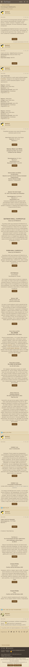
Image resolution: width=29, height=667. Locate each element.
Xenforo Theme (6, 656)
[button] (1, 2)
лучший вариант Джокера (12, 348)
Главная (7, 651)
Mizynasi (7, 613)
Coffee (3, 648)
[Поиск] (27, 1)
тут (8, 92)
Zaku (2, 465)
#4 (27, 128)
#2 (27, 50)
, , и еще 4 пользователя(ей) (12, 609)
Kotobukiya (3, 78)
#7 (27, 619)
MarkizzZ (4, 8)
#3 (27, 73)
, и (7, 432)
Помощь (3, 651)
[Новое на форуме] (24, 1)
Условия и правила (5, 650)
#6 (27, 517)
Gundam (24, 467)
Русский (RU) (9, 648)
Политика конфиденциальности (18, 650)
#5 (27, 441)
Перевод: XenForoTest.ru (5, 655)
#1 (27, 17)
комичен (10, 345)
